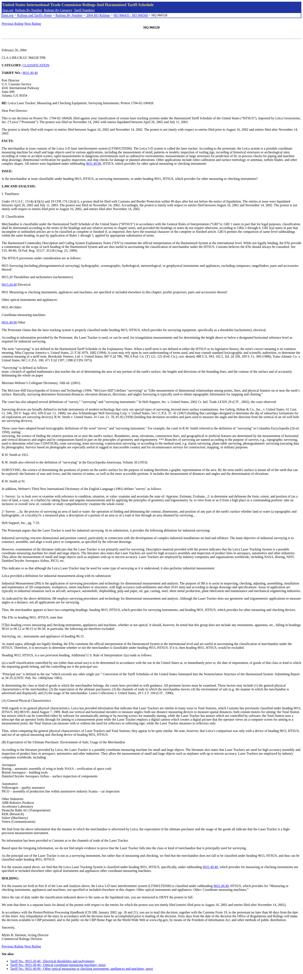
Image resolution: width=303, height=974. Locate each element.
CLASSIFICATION (36, 65)
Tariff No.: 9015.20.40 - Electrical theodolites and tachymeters (52, 961)
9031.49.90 (93, 163)
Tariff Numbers (84, 10)
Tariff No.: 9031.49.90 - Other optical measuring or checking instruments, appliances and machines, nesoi (81, 968)
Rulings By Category (58, 10)
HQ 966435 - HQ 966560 (130, 15)
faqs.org (8, 10)
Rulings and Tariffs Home (34, 15)
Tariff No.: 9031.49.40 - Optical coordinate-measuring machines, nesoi (58, 965)
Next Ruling (32, 23)
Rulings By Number (28, 10)
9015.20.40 (9, 284)
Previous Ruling (13, 23)
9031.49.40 (30, 73)
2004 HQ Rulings (98, 15)
